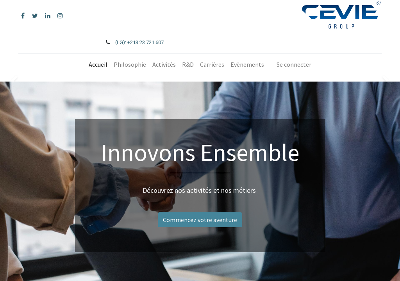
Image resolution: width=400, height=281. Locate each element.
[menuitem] (98, 64)
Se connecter (294, 64)
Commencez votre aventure (200, 220)
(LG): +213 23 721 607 (139, 42)
